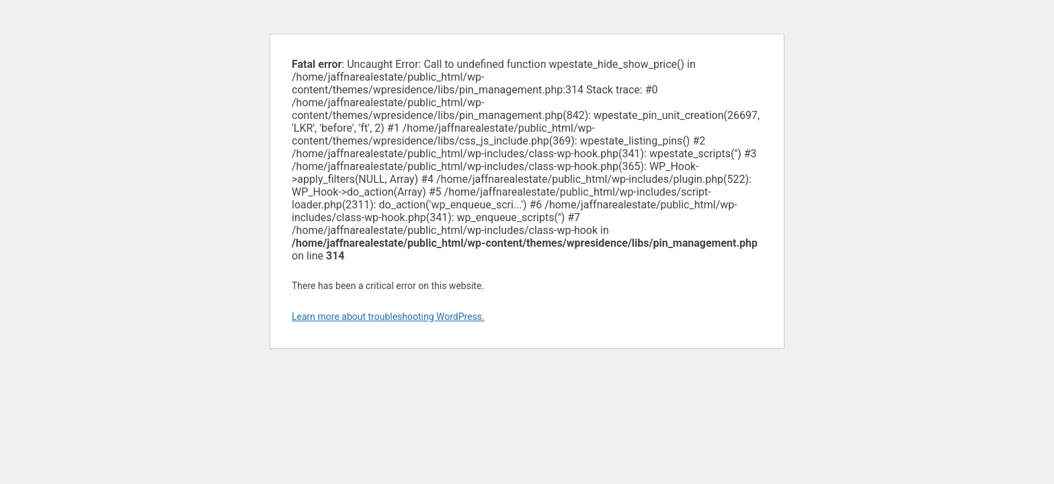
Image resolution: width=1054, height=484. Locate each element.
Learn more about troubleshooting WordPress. (388, 316)
